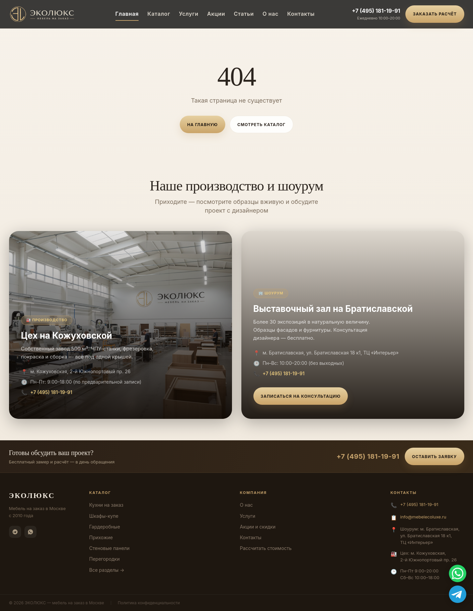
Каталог (158, 13)
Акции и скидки (258, 527)
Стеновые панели (109, 548)
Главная (127, 13)
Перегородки (104, 559)
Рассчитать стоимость (266, 548)
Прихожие (101, 537)
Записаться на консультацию (301, 396)
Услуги (189, 13)
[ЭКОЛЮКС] (43, 14)
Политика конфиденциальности (149, 602)
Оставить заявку (434, 456)
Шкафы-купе (104, 516)
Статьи (244, 13)
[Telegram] (15, 532)
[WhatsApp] (30, 532)
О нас (270, 13)
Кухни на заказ (106, 505)
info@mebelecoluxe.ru (423, 516)
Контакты (301, 13)
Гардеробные (104, 527)
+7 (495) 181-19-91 (376, 10)
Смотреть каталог (261, 124)
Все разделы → (107, 570)
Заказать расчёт (435, 13)
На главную (202, 124)
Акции (216, 13)
